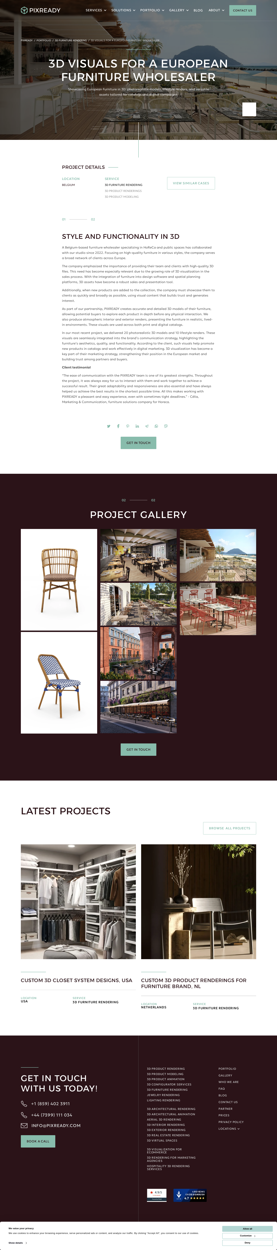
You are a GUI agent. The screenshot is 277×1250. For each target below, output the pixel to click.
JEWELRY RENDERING (163, 1095)
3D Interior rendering (166, 1125)
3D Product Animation (166, 1079)
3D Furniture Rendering (71, 40)
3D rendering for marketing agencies (171, 1159)
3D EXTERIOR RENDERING (166, 1130)
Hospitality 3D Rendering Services (168, 1168)
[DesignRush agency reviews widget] (190, 1195)
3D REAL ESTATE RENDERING (168, 1135)
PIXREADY (27, 40)
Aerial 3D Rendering (164, 1119)
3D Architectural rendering (171, 1109)
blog (198, 10)
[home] (40, 10)
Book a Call (38, 1141)
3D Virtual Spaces (162, 1140)
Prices (224, 1115)
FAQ (222, 1088)
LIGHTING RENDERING (163, 1100)
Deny (247, 1242)
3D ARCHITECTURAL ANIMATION (171, 1114)
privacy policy (231, 1122)
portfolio (150, 10)
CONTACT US (242, 10)
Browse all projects (229, 828)
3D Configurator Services (169, 1084)
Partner (226, 1108)
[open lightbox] (59, 580)
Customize (247, 1235)
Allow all (247, 1228)
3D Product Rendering (166, 1068)
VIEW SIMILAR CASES (191, 183)
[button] (95, 10)
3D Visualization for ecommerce (164, 1151)
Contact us (228, 1102)
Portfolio (44, 40)
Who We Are (229, 1082)
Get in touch (138, 443)
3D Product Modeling (165, 1074)
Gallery (176, 10)
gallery (225, 1075)
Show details (15, 1243)
